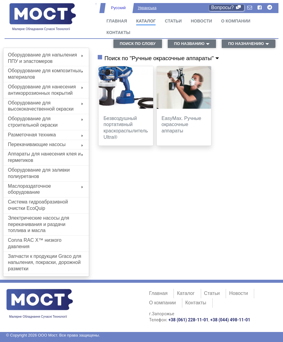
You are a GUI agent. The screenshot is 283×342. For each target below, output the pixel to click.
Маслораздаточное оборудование (45, 189)
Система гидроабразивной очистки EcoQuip (38, 205)
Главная (116, 21)
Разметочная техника (45, 134)
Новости (201, 21)
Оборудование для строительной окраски (45, 122)
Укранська (147, 7)
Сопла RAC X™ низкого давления (35, 243)
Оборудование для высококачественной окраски (45, 106)
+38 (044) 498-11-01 (230, 319)
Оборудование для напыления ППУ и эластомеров (45, 58)
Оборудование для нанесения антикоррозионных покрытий (45, 90)
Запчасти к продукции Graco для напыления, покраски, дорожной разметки (44, 263)
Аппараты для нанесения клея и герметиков (45, 157)
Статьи (173, 21)
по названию (189, 43)
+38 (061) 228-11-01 (188, 319)
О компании (235, 21)
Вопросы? (226, 7)
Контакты (118, 32)
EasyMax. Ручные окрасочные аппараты (181, 125)
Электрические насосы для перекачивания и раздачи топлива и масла (38, 224)
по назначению (246, 43)
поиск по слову (138, 43)
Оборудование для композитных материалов (45, 74)
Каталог (146, 21)
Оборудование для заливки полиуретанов (39, 173)
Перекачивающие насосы (45, 144)
